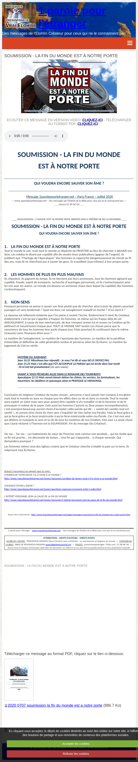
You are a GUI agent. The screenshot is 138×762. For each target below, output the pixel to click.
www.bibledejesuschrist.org (58, 544)
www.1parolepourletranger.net (46, 530)
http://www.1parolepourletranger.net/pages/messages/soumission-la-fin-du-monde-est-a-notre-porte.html (80, 514)
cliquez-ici (92, 120)
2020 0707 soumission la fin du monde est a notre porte (55, 705)
